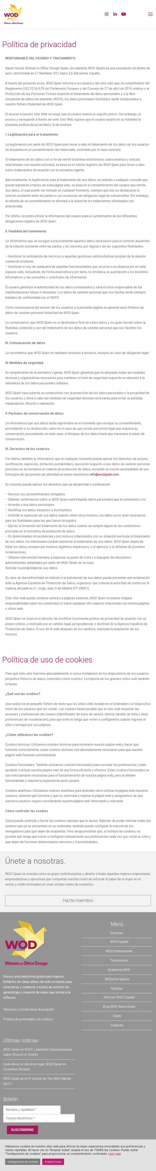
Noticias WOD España (119, 997)
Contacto (117, 1025)
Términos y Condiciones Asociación (28, 1009)
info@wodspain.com (104, 474)
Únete (117, 1016)
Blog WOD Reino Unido (119, 1007)
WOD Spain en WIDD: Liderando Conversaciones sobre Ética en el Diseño (37, 1052)
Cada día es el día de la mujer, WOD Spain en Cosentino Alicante (34, 1066)
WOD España (119, 942)
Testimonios (119, 960)
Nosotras (117, 933)
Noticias (117, 988)
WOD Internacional (119, 951)
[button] (78, 900)
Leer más (114, 1154)
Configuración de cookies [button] (23, 1161)
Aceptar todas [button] (53, 1161)
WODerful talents (117, 979)
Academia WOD (119, 970)
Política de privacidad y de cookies (28, 1019)
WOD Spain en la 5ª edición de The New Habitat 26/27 (37, 1081)
